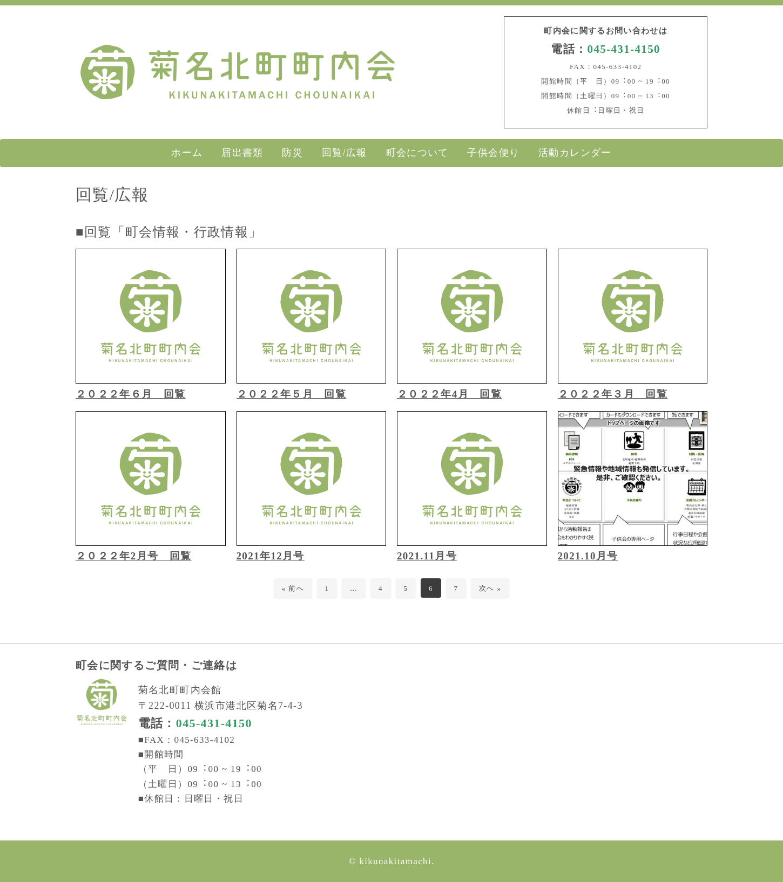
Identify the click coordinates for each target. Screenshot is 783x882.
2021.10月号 (588, 556)
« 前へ (293, 588)
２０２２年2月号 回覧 (133, 556)
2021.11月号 (427, 556)
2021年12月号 (271, 556)
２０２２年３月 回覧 (613, 394)
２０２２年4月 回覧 (449, 394)
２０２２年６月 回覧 (131, 394)
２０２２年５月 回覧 (292, 394)
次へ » (490, 588)
